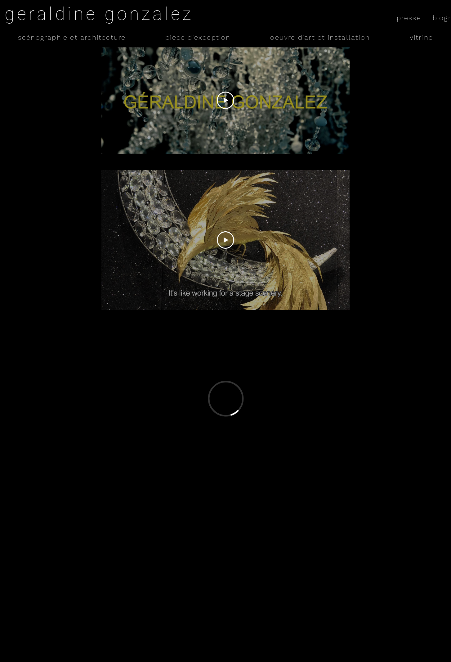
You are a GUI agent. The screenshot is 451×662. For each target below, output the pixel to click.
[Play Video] (225, 100)
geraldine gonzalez (99, 13)
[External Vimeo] (225, 398)
